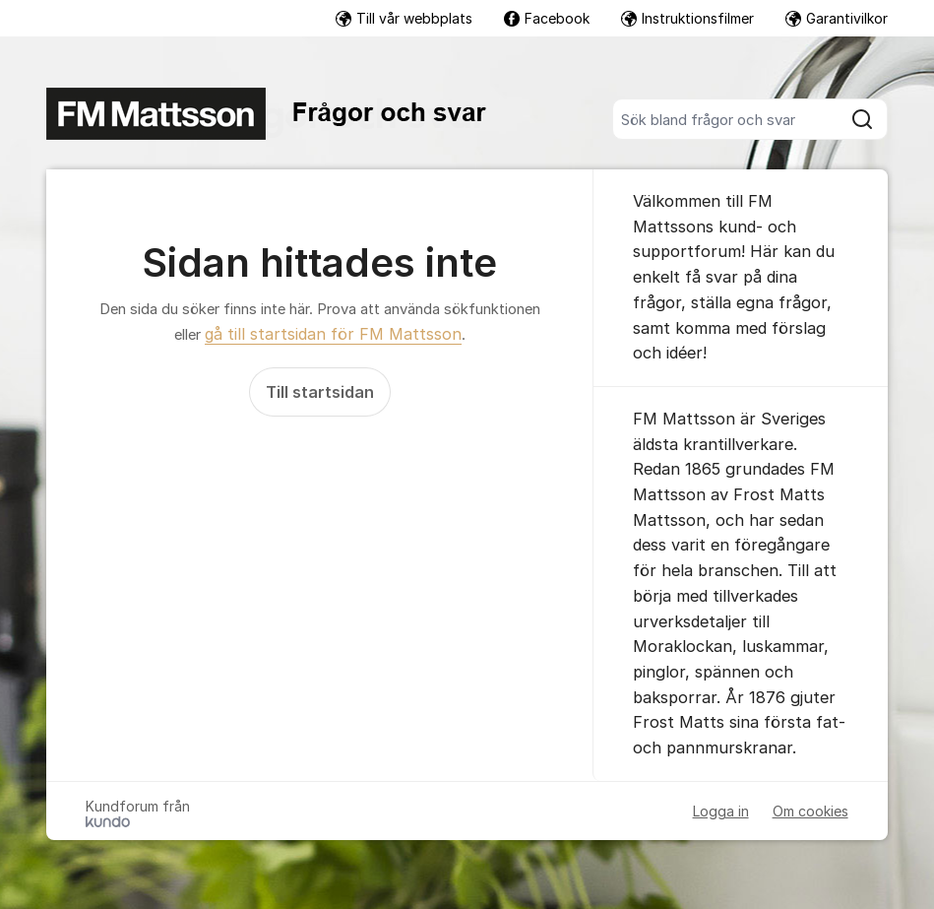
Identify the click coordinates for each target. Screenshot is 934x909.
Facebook (547, 18)
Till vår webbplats (404, 18)
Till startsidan (320, 392)
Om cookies (810, 811)
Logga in (721, 811)
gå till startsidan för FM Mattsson (333, 334)
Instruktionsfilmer (687, 18)
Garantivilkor (836, 18)
